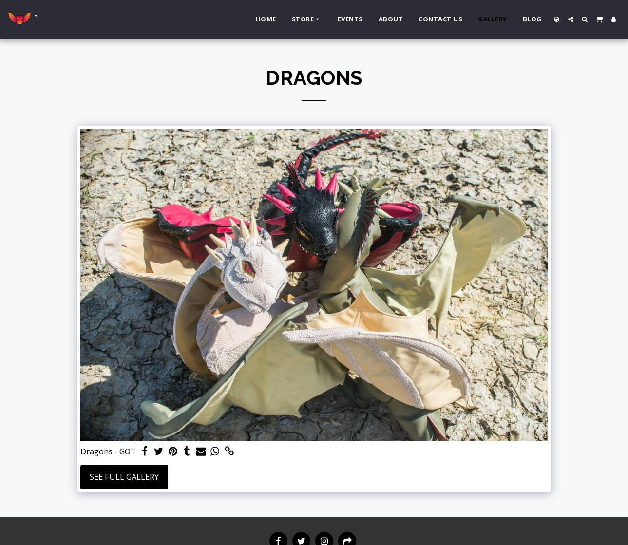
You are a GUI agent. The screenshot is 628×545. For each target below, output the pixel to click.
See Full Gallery (124, 476)
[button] (570, 19)
